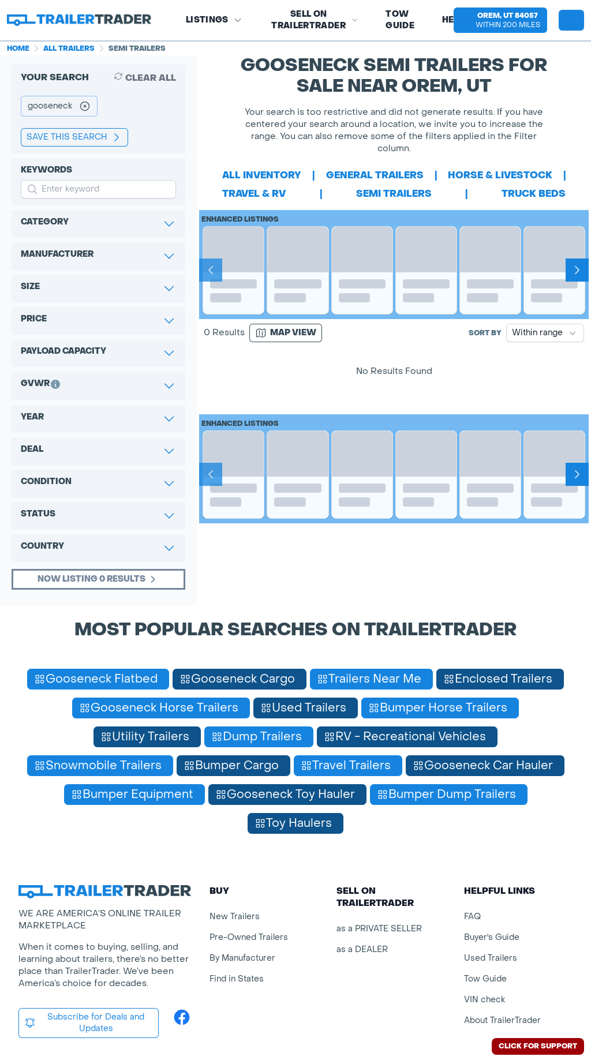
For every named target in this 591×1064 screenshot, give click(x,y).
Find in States (237, 978)
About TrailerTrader (502, 1020)
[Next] (577, 270)
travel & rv (254, 194)
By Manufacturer (242, 958)
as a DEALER (362, 949)
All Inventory (261, 175)
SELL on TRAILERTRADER (314, 20)
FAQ (472, 916)
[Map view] (285, 333)
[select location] (500, 20)
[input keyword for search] (98, 189)
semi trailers (394, 194)
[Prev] (210, 270)
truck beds (534, 194)
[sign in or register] (571, 20)
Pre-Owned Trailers (249, 937)
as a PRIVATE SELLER (379, 928)
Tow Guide (400, 20)
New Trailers (235, 916)
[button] (500, 20)
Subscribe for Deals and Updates (84, 1022)
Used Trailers (490, 958)
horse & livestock (500, 175)
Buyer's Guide (491, 937)
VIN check (484, 999)
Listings (214, 19)
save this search (74, 137)
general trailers (375, 175)
